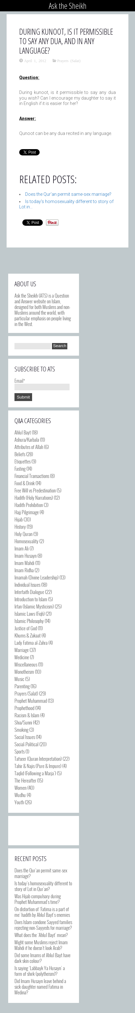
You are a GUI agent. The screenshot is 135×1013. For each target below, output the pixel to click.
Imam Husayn (25, 555)
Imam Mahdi (24, 562)
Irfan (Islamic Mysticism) (34, 606)
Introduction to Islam (30, 599)
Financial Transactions (31, 475)
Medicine (21, 657)
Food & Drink (24, 483)
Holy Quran (23, 533)
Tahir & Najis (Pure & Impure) (37, 765)
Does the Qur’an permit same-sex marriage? (40, 873)
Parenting (22, 686)
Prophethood (24, 707)
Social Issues (24, 736)
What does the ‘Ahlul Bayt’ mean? (41, 934)
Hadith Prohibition (28, 504)
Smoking (21, 729)
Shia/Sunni (23, 722)
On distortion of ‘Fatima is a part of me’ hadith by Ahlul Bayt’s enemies (42, 911)
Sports (19, 751)
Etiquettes (22, 461)
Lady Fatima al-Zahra (31, 642)
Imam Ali (21, 548)
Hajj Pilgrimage (26, 512)
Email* (42, 383)
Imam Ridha (24, 570)
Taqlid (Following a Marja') (35, 773)
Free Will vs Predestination (35, 490)
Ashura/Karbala (26, 439)
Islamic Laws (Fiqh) (29, 613)
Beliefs (19, 454)
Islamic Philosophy (29, 620)
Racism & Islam (26, 715)
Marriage (21, 649)
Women (20, 787)
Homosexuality (26, 541)
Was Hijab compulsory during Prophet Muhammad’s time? (37, 899)
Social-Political (26, 744)
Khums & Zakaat (27, 635)
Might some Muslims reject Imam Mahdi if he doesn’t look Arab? (41, 945)
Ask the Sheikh (68, 5)
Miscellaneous (25, 664)
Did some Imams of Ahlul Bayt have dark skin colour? (42, 958)
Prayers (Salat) (69, 60)
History (20, 526)
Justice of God (25, 628)
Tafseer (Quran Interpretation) (38, 758)
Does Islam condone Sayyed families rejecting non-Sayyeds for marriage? (43, 924)
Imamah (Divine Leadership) (36, 577)
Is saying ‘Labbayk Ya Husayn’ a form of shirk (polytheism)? (39, 970)
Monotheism (24, 671)
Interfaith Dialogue (29, 591)
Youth (19, 802)
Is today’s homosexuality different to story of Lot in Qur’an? (43, 886)
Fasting (19, 468)
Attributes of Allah (28, 446)
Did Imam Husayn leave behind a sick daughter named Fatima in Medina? (40, 986)
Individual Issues (27, 584)
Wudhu (20, 794)
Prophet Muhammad (30, 700)
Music (19, 678)
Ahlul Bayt (22, 432)
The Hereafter (25, 780)
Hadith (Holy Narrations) (33, 497)
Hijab (18, 519)
